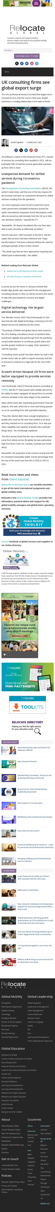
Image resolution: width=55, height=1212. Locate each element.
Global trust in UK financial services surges (25, 271)
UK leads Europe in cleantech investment (24, 277)
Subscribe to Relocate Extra (15, 484)
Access (5, 541)
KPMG (4, 390)
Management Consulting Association (24, 188)
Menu (7, 72)
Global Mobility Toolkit (28, 498)
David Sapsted (19, 479)
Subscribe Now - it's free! (27, 56)
